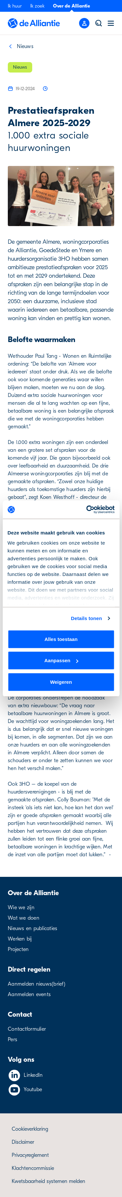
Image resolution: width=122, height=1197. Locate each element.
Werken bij (20, 939)
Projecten (18, 949)
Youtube (33, 1089)
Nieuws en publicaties (32, 928)
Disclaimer (23, 1142)
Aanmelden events (29, 994)
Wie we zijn (21, 907)
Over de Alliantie (71, 6)
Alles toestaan (61, 639)
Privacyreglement (30, 1155)
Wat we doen (23, 918)
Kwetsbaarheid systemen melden (48, 1181)
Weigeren (61, 681)
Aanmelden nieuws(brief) (36, 984)
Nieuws (25, 46)
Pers (12, 1039)
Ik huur (15, 6)
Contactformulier (27, 1029)
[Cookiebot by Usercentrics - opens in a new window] (87, 509)
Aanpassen (61, 660)
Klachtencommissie (33, 1168)
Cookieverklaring (30, 1129)
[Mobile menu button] (84, 23)
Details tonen (86, 618)
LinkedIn (33, 1075)
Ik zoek (37, 6)
